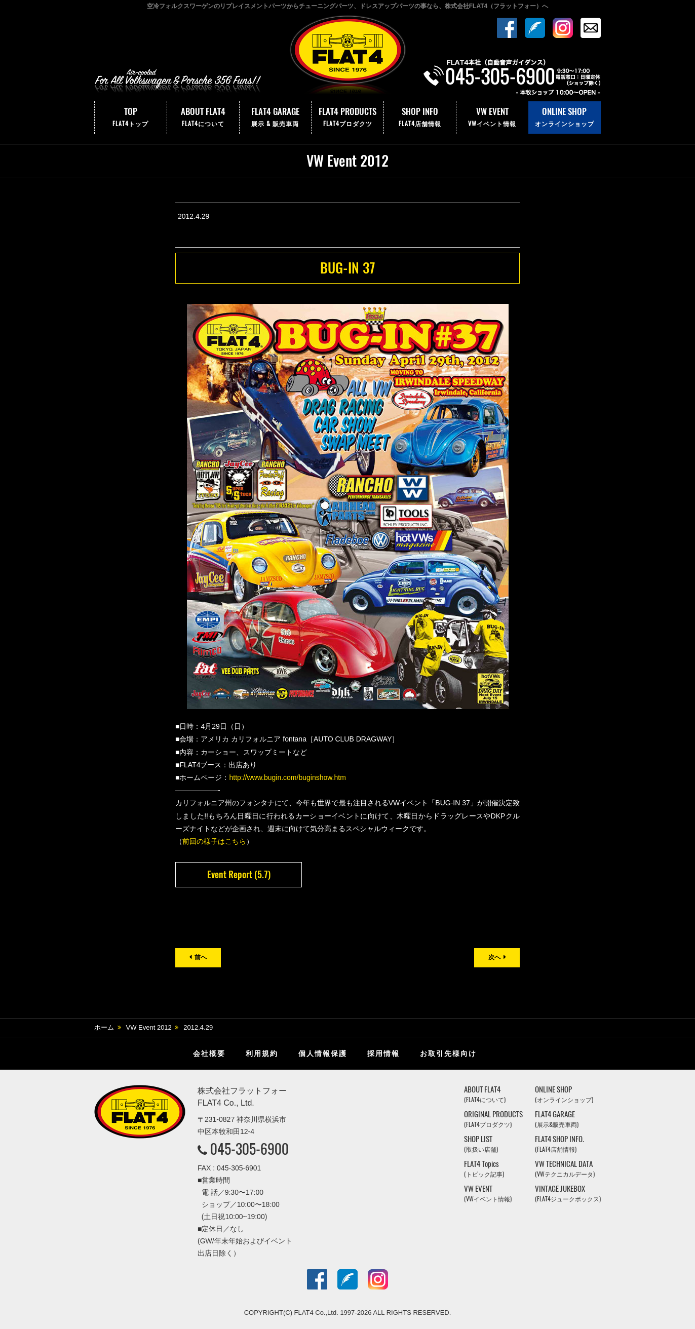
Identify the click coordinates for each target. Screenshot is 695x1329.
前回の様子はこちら (214, 841)
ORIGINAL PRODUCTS (493, 1119)
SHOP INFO (420, 117)
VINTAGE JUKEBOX (568, 1193)
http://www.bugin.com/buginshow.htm (287, 777)
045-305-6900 (249, 1148)
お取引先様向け (448, 1053)
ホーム (104, 1027)
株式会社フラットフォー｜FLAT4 (347, 57)
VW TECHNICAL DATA (565, 1169)
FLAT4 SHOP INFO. (559, 1144)
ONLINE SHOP (564, 117)
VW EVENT (492, 117)
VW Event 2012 (149, 1027)
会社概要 (209, 1053)
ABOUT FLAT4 (203, 117)
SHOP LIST (481, 1144)
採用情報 (383, 1053)
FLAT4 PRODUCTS (347, 117)
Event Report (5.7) (239, 874)
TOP (131, 117)
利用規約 (262, 1053)
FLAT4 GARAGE (276, 117)
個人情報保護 (322, 1053)
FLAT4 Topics (484, 1169)
